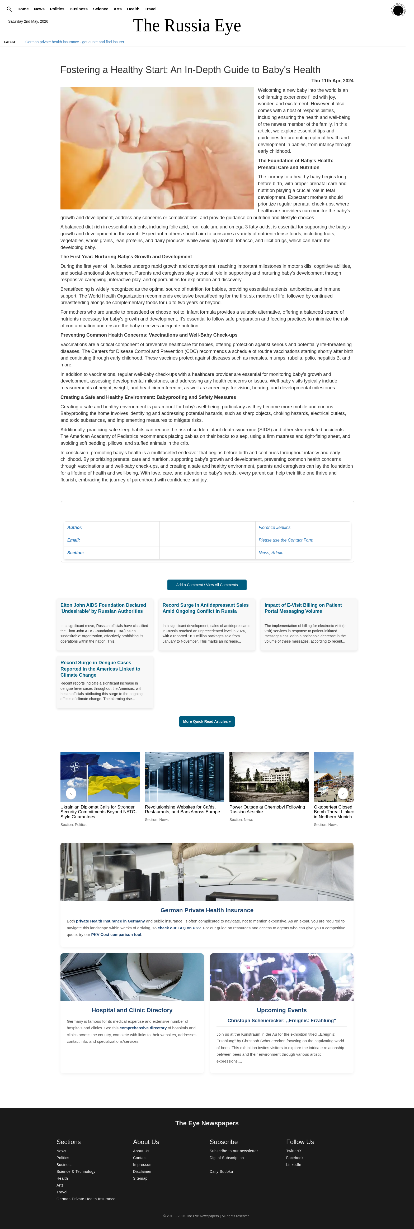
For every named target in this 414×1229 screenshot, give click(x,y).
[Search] (9, 9)
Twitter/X (294, 1151)
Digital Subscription (227, 1158)
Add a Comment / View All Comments (207, 585)
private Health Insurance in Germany (110, 921)
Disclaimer (142, 1171)
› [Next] (343, 793)
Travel (151, 9)
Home (23, 9)
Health (133, 9)
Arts (118, 9)
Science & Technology (76, 1171)
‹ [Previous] (71, 793)
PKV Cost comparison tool (116, 934)
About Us (141, 1151)
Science (100, 9)
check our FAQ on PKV (179, 928)
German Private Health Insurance (207, 910)
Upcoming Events (282, 1010)
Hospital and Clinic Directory (132, 1010)
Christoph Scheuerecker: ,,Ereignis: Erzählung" (282, 1020)
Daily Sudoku (221, 1171)
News (39, 9)
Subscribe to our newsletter (234, 1151)
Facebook (294, 1158)
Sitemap (140, 1178)
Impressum (143, 1165)
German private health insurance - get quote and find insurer (74, 42)
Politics (57, 9)
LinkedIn (293, 1165)
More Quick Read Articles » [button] (207, 721)
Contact (140, 1158)
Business (79, 9)
